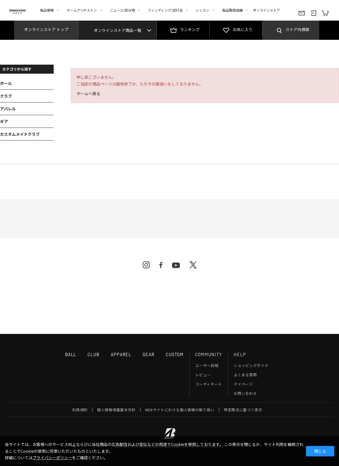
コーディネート (208, 384)
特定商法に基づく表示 (243, 410)
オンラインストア (266, 10)
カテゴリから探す (17, 69)
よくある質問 (245, 374)
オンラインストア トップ (46, 29)
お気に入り (243, 29)
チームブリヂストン (82, 10)
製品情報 (47, 10)
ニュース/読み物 (122, 10)
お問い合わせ (245, 393)
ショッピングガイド (251, 365)
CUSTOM (175, 354)
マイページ (243, 384)
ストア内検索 (297, 29)
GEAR (149, 354)
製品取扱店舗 (232, 10)
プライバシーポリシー (52, 457)
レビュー (203, 374)
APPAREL (121, 354)
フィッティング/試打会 (165, 10)
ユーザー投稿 (206, 365)
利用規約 (80, 410)
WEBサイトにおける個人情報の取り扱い (179, 410)
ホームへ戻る (88, 93)
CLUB (93, 354)
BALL (71, 354)
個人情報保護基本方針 (116, 410)
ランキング (190, 29)
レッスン (202, 10)
